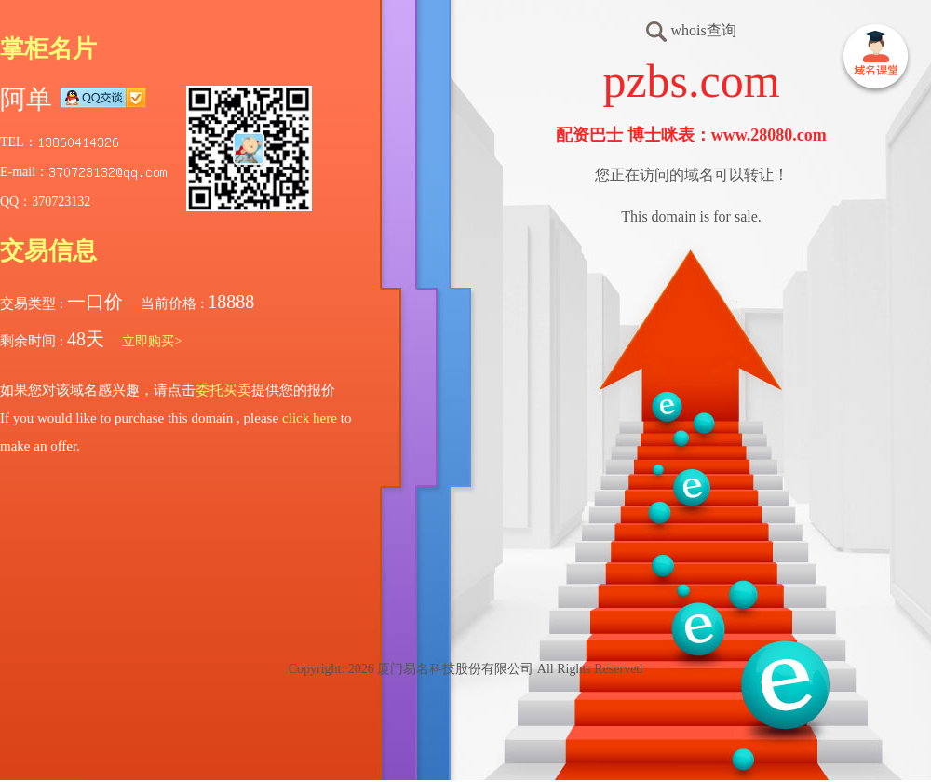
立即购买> (152, 341)
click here (309, 418)
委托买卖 (223, 390)
